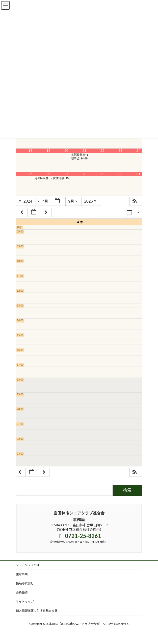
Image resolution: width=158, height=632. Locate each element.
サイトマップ (25, 601)
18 (30, 151)
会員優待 (22, 592)
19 (48, 151)
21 (84, 151)
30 (120, 174)
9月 (73, 201)
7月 (43, 201)
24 (138, 151)
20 (66, 151)
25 (30, 174)
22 (102, 151)
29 (102, 174)
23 (120, 151)
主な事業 (22, 574)
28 (84, 174)
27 (66, 174)
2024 (26, 201)
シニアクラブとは (27, 565)
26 (48, 174)
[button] (136, 201)
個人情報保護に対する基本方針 (36, 611)
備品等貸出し (25, 583)
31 (138, 174)
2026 (91, 201)
